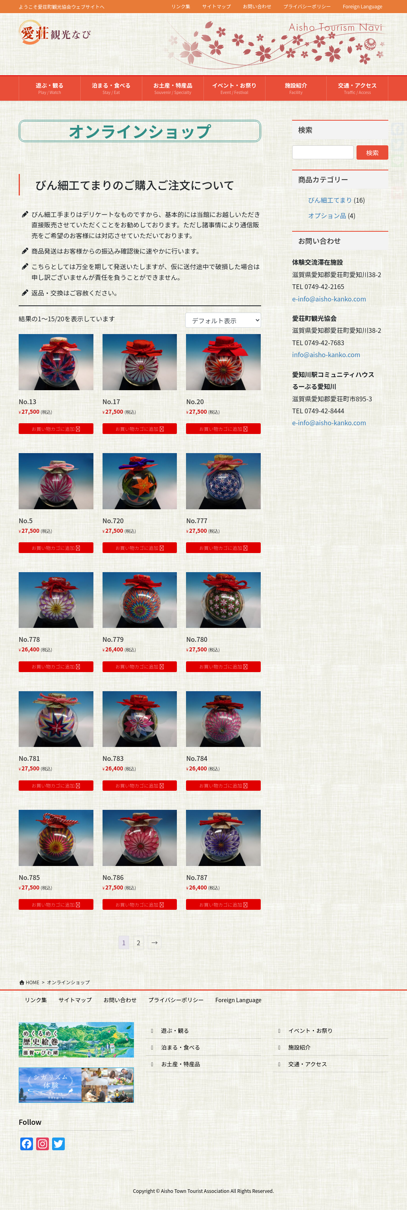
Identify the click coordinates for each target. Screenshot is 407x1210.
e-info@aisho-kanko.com (329, 298)
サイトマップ (216, 6)
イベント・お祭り (304, 1030)
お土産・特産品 (174, 1064)
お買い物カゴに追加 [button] (53, 428)
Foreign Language (363, 6)
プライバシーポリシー (307, 6)
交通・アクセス (301, 1064)
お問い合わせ (257, 6)
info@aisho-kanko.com (326, 354)
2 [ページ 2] (138, 942)
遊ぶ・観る (169, 1030)
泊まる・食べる (174, 1047)
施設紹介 (293, 1047)
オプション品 (327, 215)
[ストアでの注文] (223, 320)
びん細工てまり (330, 200)
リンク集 (180, 6)
